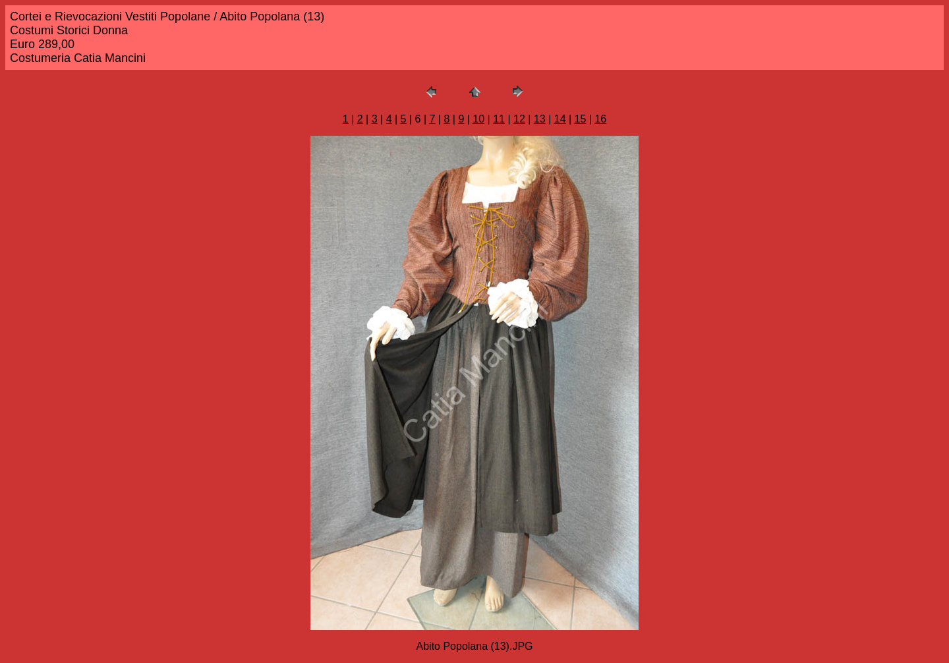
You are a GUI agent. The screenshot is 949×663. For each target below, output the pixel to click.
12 (519, 119)
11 (499, 119)
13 (540, 119)
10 (478, 119)
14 (560, 119)
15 (581, 119)
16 (600, 119)
